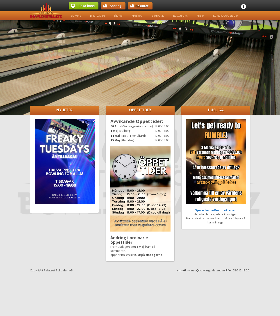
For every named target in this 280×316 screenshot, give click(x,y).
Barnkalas (158, 16)
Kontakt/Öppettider (225, 16)
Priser (200, 16)
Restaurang (180, 16)
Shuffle (118, 16)
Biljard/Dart (97, 16)
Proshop (137, 16)
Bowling (76, 16)
